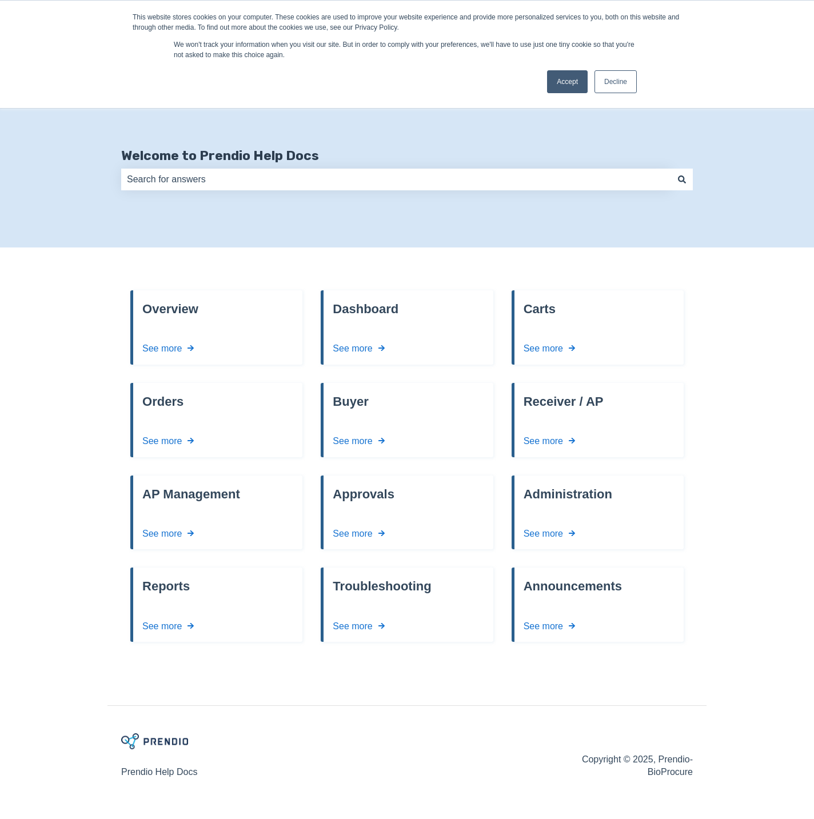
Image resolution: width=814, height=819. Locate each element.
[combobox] (396, 179)
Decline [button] (615, 82)
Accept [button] (567, 82)
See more (162, 349)
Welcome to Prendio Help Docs (220, 155)
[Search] (682, 179)
